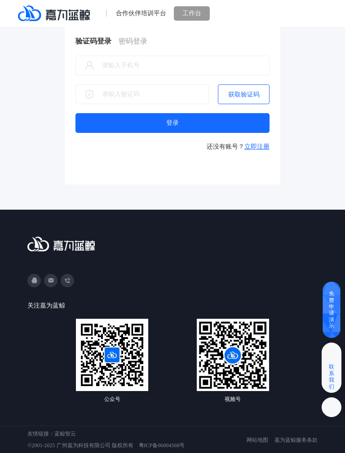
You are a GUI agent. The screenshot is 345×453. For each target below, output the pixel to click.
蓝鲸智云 (65, 434)
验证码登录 (93, 41)
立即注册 (257, 146)
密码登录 (133, 41)
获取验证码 (244, 94)
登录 (172, 122)
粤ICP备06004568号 (162, 445)
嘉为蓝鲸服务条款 (296, 440)
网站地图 (257, 440)
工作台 (191, 13)
